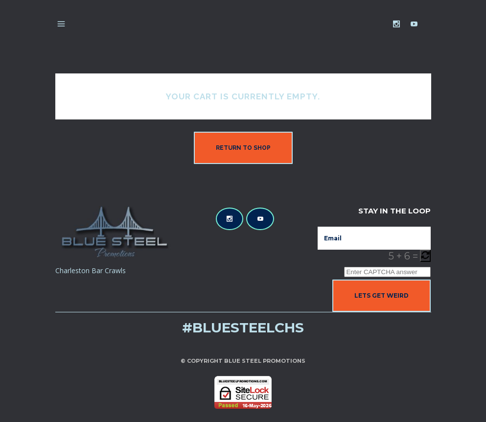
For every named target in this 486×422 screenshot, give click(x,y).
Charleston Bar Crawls (90, 270)
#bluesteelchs (243, 327)
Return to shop (243, 147)
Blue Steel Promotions (264, 360)
